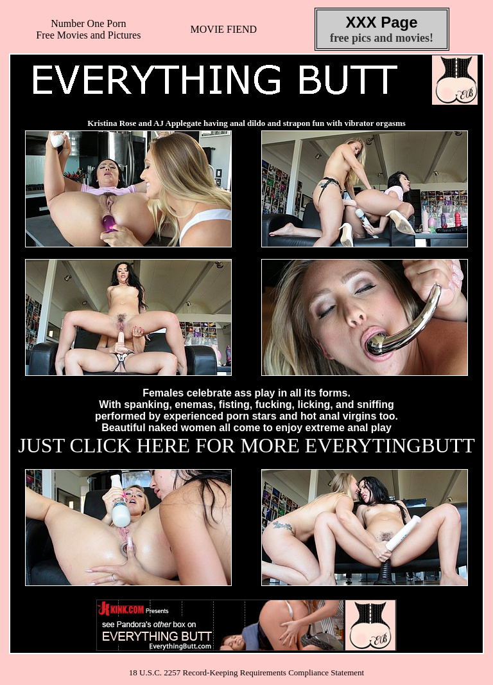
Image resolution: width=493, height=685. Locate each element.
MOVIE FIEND (224, 29)
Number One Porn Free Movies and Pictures (88, 29)
